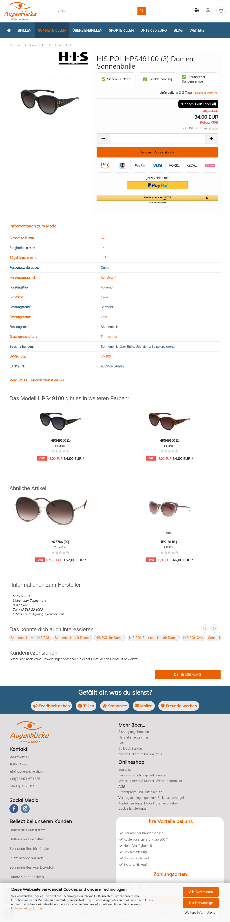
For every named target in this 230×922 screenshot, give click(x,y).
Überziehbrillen (87, 30)
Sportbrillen (121, 30)
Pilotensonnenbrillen (26, 858)
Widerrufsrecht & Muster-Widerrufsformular (150, 781)
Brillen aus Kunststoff (27, 830)
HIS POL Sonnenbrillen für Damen (153, 638)
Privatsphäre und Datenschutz (140, 792)
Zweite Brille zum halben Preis (140, 754)
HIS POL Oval (193, 638)
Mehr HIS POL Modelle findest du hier (36, 380)
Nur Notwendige (201, 903)
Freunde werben (179, 705)
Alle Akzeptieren (201, 892)
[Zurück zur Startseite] (9, 30)
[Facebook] (13, 808)
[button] (157, 199)
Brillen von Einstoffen (26, 839)
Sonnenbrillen (52, 30)
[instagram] (25, 808)
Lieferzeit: (166, 93)
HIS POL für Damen (109, 638)
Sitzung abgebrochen (133, 732)
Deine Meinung (187, 675)
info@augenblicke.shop (25, 771)
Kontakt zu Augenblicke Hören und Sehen (148, 803)
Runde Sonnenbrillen (26, 876)
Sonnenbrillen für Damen (73, 638)
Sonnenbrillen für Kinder (29, 848)
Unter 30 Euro (153, 30)
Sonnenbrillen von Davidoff (31, 867)
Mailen (144, 705)
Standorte (114, 705)
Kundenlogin (208, 10)
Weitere (196, 30)
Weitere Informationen (200, 913)
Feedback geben (51, 705)
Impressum (126, 770)
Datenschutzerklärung (26, 908)
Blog (178, 30)
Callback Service (130, 749)
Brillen (24, 30)
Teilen (86, 705)
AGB (121, 786)
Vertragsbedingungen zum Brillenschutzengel (151, 798)
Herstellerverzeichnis (133, 737)
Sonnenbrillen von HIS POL (30, 638)
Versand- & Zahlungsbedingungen (142, 775)
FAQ (121, 743)
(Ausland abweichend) (205, 92)
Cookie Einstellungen (133, 808)
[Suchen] (141, 11)
